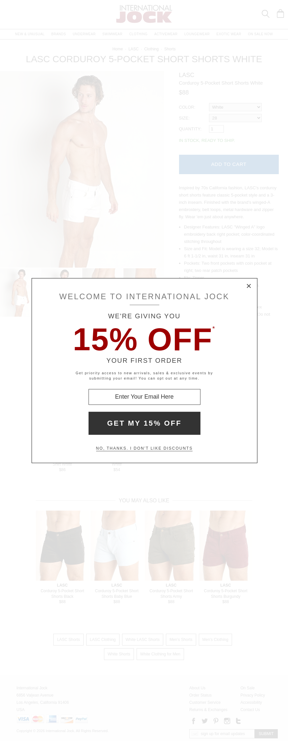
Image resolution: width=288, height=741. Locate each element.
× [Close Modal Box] (249, 286)
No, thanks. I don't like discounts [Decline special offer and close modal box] (144, 448)
